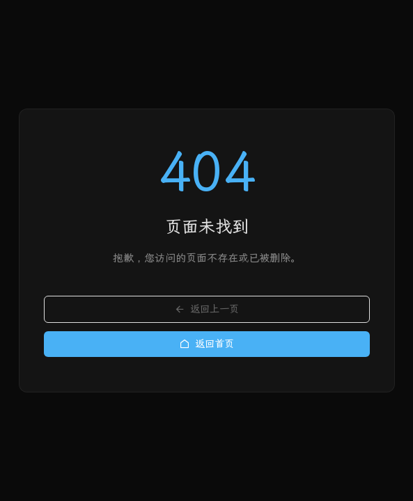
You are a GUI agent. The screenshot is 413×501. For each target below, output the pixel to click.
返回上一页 (206, 309)
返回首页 (206, 344)
